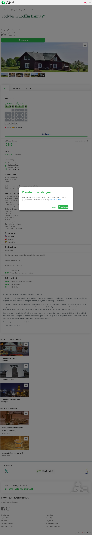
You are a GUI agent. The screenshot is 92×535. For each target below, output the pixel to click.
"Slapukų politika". (55, 200)
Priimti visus (63, 207)
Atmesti (55, 207)
